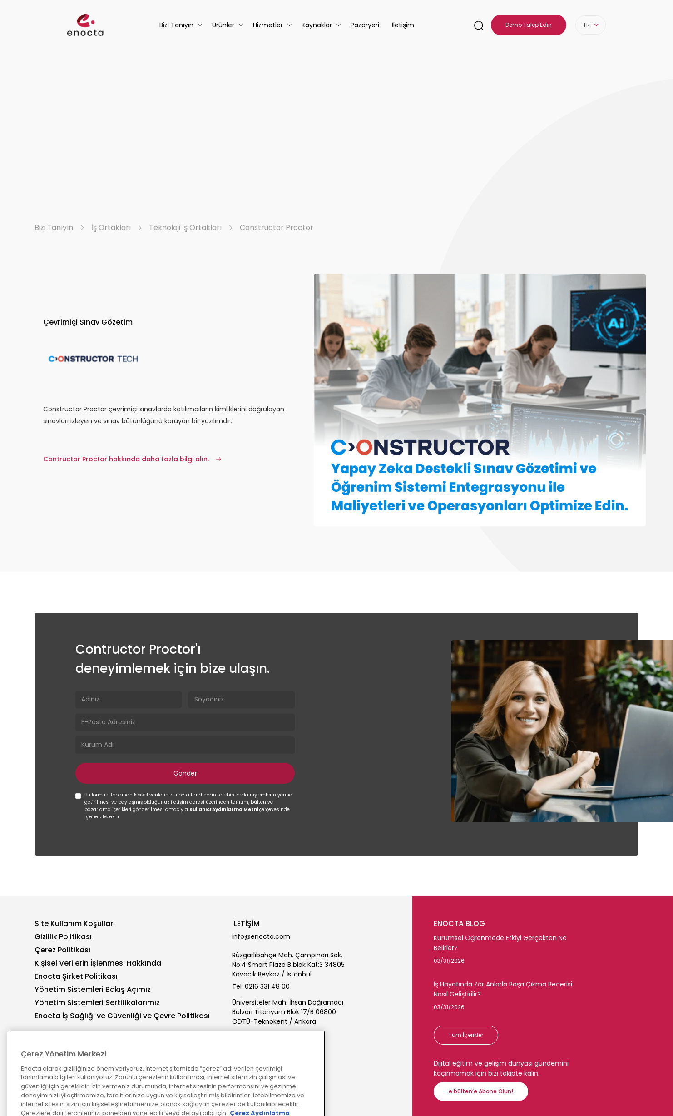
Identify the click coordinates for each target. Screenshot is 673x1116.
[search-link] (478, 25)
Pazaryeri (365, 25)
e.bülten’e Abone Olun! (481, 1091)
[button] (181, 25)
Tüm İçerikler (466, 1035)
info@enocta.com (261, 936)
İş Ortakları (111, 227)
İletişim (403, 25)
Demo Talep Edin (528, 25)
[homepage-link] (85, 25)
